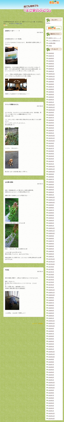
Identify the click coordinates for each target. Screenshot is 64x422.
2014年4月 (51, 372)
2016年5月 (51, 308)
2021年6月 (51, 151)
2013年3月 (51, 405)
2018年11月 (51, 230)
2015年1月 (51, 349)
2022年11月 (51, 107)
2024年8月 (51, 53)
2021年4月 (51, 156)
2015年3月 (51, 344)
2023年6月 (51, 89)
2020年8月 (51, 176)
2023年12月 (51, 74)
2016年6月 (51, 305)
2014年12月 (51, 351)
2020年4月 (51, 187)
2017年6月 (51, 274)
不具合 (50, 45)
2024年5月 (51, 61)
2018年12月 (51, 228)
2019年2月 (51, 223)
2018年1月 (51, 256)
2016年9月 (51, 297)
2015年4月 (51, 341)
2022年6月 (51, 120)
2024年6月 (51, 58)
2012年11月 (51, 416)
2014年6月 (51, 367)
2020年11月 (51, 169)
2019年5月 (51, 215)
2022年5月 (51, 122)
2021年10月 (51, 140)
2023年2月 (51, 99)
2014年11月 (51, 354)
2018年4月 (51, 248)
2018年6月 (51, 243)
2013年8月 (51, 392)
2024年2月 (51, 68)
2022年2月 (51, 130)
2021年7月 (51, 148)
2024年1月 (51, 71)
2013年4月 (51, 403)
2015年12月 (51, 320)
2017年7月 (51, 272)
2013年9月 (51, 390)
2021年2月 (51, 161)
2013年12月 (51, 382)
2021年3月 (51, 158)
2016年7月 (51, 302)
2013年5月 (51, 400)
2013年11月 (51, 385)
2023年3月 (51, 97)
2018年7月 (51, 241)
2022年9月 (51, 112)
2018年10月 (51, 233)
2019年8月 (51, 207)
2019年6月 (51, 212)
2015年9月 (51, 328)
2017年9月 (51, 266)
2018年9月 (51, 236)
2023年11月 (51, 76)
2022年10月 (51, 110)
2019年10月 (51, 202)
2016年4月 (51, 310)
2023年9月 (51, 81)
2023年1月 (51, 102)
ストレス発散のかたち (54, 40)
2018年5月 (51, 246)
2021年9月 (51, 143)
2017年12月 (51, 259)
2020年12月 (51, 166)
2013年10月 (51, 387)
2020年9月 (51, 174)
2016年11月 (51, 292)
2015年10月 (51, 326)
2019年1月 (51, 225)
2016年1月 (51, 318)
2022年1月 (51, 133)
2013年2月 (51, 408)
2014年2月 (51, 377)
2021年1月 (51, 164)
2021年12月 (51, 135)
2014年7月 (51, 364)
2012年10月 (51, 418)
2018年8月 (51, 238)
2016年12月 (51, 290)
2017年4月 (51, 279)
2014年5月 (51, 369)
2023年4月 (51, 94)
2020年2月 (51, 192)
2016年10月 (51, 295)
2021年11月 (51, 138)
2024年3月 (51, 66)
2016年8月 (51, 300)
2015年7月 (51, 333)
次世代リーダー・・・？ (54, 38)
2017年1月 (51, 287)
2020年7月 (51, 179)
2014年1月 (51, 380)
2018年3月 (51, 251)
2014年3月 (51, 374)
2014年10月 (51, 356)
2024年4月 (51, 63)
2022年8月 (51, 115)
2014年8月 (51, 362)
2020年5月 (51, 184)
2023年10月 (51, 79)
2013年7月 (51, 395)
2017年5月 (51, 277)
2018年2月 (51, 254)
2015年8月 (51, 331)
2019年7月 (51, 210)
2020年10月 (51, 171)
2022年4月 (51, 125)
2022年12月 (51, 104)
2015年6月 (51, 336)
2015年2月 (51, 346)
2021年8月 (51, 146)
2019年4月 (51, 218)
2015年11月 (51, 323)
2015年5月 (51, 338)
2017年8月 (51, 269)
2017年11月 (51, 261)
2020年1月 (51, 194)
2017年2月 (51, 284)
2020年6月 (51, 182)
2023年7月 (51, 86)
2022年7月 (51, 117)
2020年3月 (51, 189)
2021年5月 (51, 153)
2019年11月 (51, 200)
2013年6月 (51, 398)
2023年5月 (51, 92)
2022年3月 (51, 128)
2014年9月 (51, 359)
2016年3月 (51, 313)
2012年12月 (51, 413)
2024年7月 (51, 56)
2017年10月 (51, 264)
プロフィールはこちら (16, 23)
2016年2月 (51, 315)
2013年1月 (51, 410)
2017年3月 (51, 282)
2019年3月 (51, 220)
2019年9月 (51, 205)
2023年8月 (51, 84)
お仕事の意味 (51, 43)
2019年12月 (51, 197)
